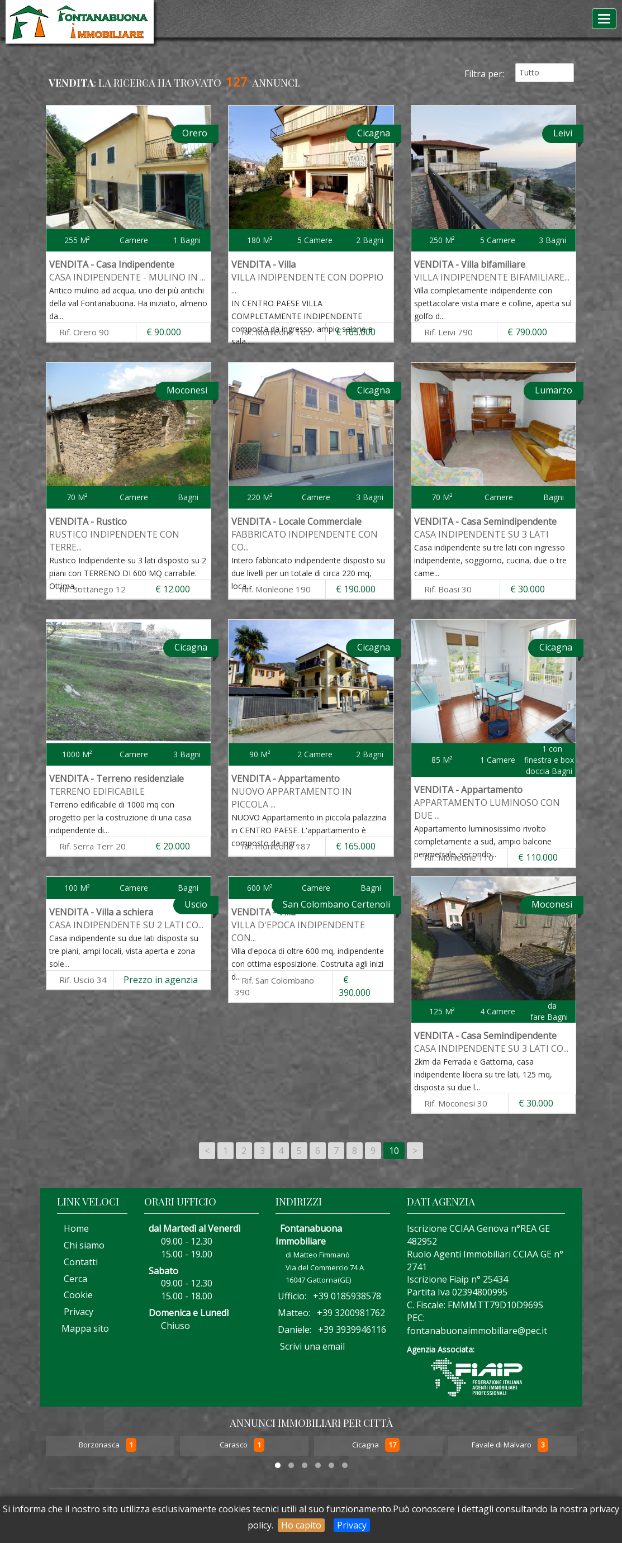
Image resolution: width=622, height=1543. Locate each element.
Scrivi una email (312, 1346)
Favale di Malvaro (502, 1445)
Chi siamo (81, 1245)
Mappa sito (84, 1328)
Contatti (77, 1262)
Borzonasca (100, 1445)
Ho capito (301, 1525)
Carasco (234, 1445)
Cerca (72, 1279)
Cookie (75, 1295)
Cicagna (366, 1445)
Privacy (352, 1525)
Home (73, 1228)
